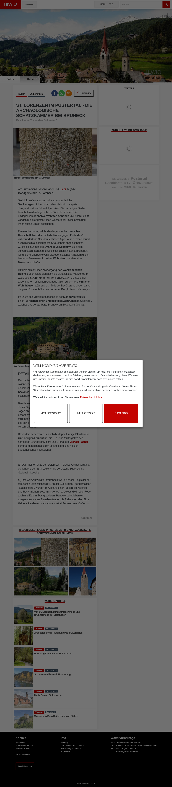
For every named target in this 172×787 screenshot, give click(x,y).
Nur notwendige (86, 412)
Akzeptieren (121, 412)
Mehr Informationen (50, 412)
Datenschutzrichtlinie (91, 397)
